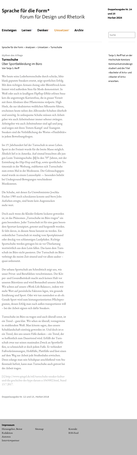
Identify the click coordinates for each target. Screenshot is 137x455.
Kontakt (72, 429)
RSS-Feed (73, 433)
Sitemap (39, 429)
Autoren (6, 436)
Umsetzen (61, 30)
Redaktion (7, 433)
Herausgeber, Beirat (12, 429)
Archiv (78, 30)
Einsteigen (9, 30)
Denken (43, 30)
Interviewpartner (10, 440)
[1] (34, 158)
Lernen (27, 30)
